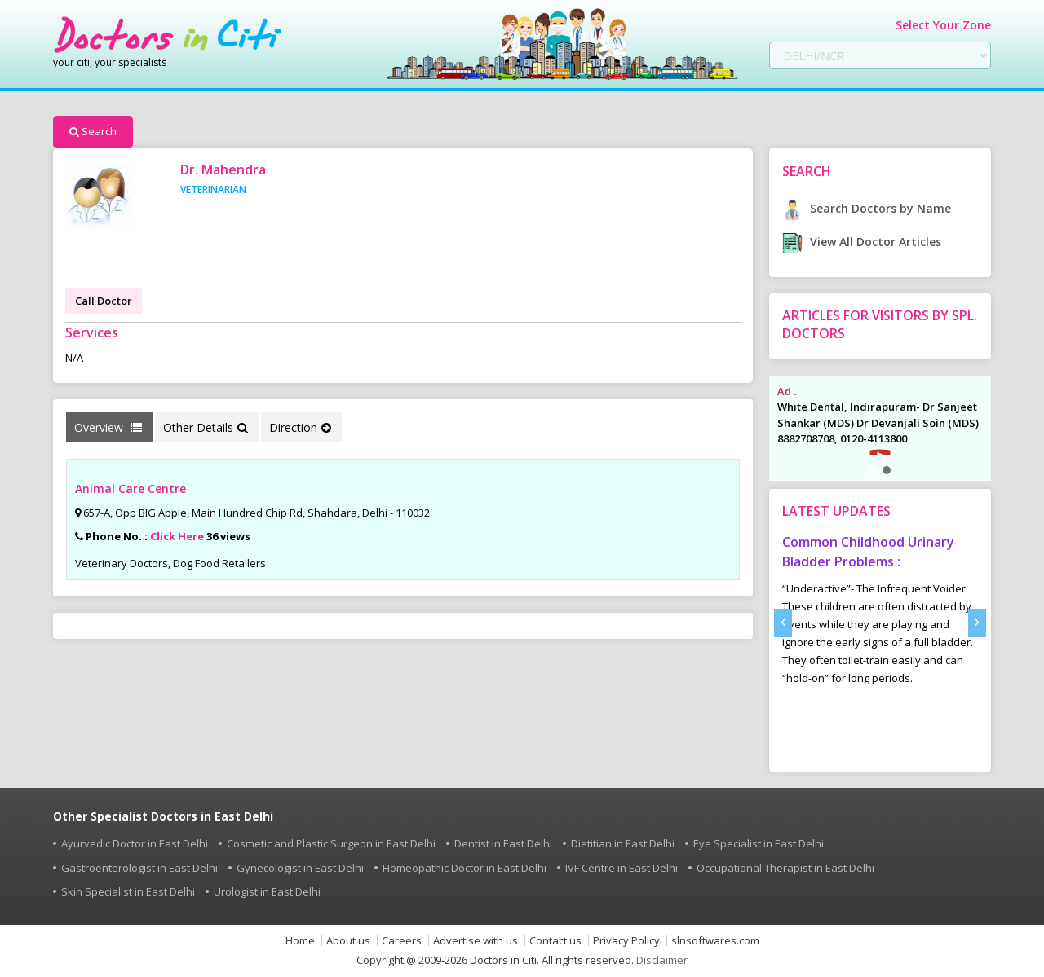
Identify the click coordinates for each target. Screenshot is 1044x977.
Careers (402, 940)
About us (348, 940)
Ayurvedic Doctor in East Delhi (134, 843)
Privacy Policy (626, 940)
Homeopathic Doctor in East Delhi (464, 867)
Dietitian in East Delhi (623, 843)
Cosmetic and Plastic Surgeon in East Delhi (331, 843)
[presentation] (783, 623)
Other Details (205, 427)
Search (93, 131)
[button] (873, 470)
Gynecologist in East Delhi (300, 867)
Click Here (177, 536)
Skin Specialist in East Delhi (128, 891)
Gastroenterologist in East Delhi (139, 867)
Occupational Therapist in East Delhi (785, 867)
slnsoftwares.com (715, 940)
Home (300, 940)
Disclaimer (662, 960)
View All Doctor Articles (861, 241)
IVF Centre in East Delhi (621, 867)
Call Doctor (103, 300)
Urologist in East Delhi (267, 891)
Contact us (555, 940)
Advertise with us (475, 940)
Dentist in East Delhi (503, 843)
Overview (108, 427)
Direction (300, 427)
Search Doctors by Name (866, 208)
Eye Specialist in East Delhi (758, 843)
